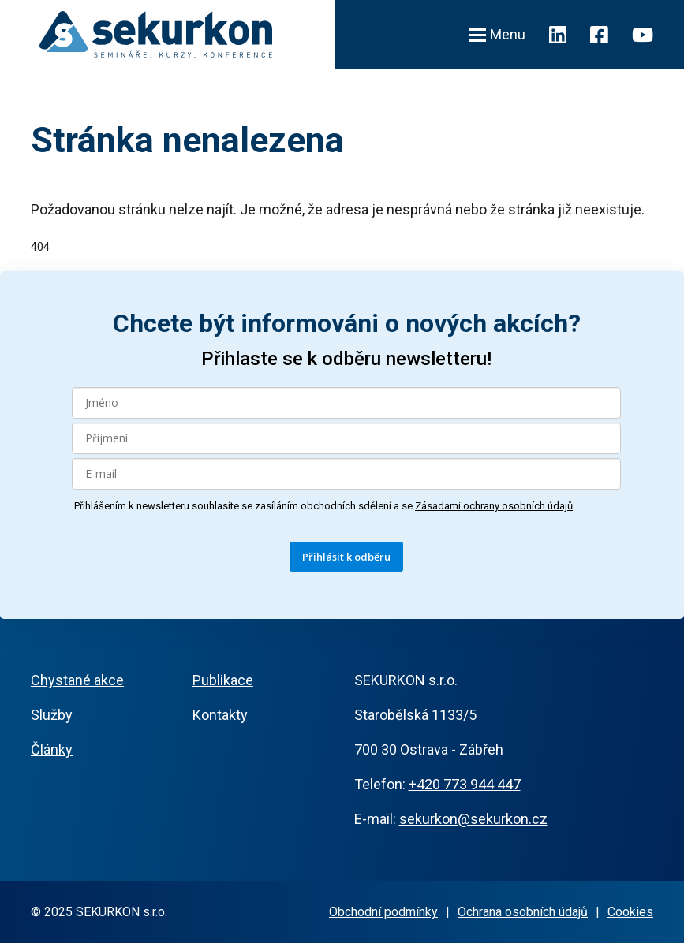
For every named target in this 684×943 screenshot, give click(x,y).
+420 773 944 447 (465, 784)
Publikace (222, 680)
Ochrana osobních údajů (523, 911)
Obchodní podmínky (383, 911)
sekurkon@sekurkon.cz (473, 819)
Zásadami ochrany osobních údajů (494, 506)
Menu (497, 34)
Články (52, 749)
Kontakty (220, 714)
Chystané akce (77, 680)
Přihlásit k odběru (346, 557)
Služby (52, 714)
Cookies (630, 911)
